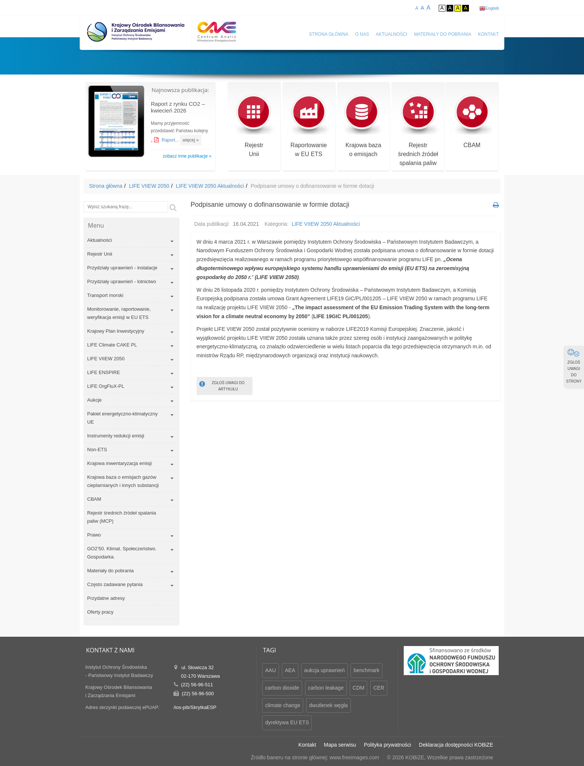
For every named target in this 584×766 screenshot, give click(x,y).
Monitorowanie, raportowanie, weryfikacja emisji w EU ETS (119, 313)
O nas (362, 34)
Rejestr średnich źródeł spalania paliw (418, 131)
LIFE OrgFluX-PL (105, 386)
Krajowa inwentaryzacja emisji (119, 463)
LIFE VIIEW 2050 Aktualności (210, 186)
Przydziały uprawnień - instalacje (122, 267)
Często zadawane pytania (115, 584)
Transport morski (105, 295)
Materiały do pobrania (443, 34)
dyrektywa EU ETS (287, 722)
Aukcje (94, 400)
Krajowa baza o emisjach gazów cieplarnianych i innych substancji (123, 481)
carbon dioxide (282, 688)
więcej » (190, 140)
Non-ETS (97, 449)
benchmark (366, 670)
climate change (282, 705)
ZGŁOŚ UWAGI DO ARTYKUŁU (222, 385)
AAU (270, 670)
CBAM (472, 122)
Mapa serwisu (340, 745)
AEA (290, 670)
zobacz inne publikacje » (187, 156)
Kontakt (488, 34)
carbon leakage (326, 688)
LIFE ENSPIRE (103, 372)
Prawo (94, 535)
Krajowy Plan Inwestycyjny (115, 331)
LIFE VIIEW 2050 (149, 186)
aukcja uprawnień (324, 670)
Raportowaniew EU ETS (308, 126)
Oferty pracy (100, 612)
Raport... (171, 140)
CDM (359, 688)
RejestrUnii (253, 126)
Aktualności (391, 34)
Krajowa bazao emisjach (363, 126)
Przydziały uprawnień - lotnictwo (121, 281)
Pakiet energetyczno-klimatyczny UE (122, 418)
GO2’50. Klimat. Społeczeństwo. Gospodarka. (121, 553)
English (492, 8)
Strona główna (329, 34)
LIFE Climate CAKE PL (112, 345)
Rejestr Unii (99, 254)
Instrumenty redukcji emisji (115, 436)
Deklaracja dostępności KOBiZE (456, 745)
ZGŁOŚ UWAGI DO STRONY (574, 365)
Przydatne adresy (106, 598)
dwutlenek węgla (328, 705)
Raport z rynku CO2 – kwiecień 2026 (178, 107)
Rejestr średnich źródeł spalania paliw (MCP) (121, 517)
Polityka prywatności (387, 745)
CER (378, 688)
